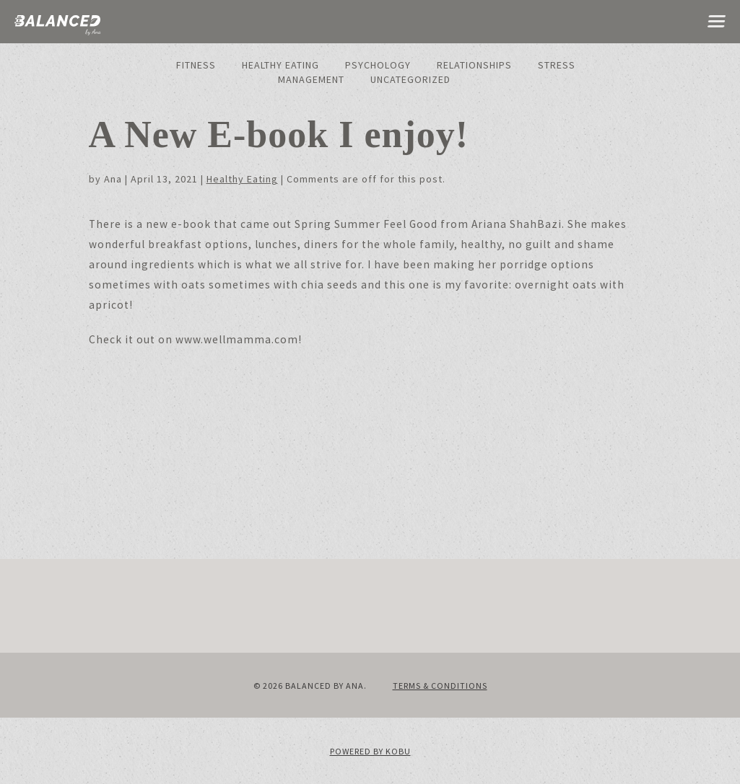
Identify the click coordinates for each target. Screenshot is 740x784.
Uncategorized (410, 79)
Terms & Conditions (440, 685)
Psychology (378, 64)
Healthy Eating (280, 64)
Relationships (474, 64)
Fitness (196, 64)
